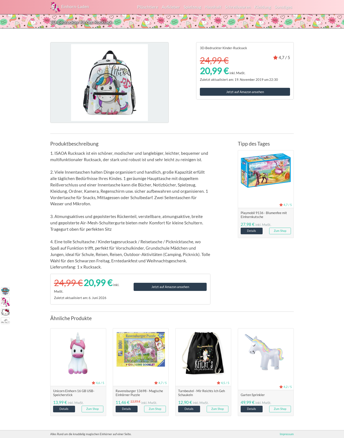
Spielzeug (192, 6)
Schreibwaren (238, 6)
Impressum (287, 434)
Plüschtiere (147, 6)
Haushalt (213, 6)
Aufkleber (171, 6)
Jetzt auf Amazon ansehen (245, 92)
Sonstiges (283, 6)
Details (251, 231)
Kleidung (262, 6)
